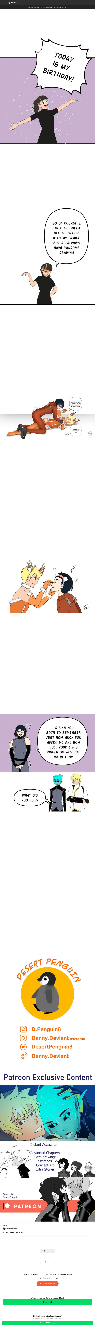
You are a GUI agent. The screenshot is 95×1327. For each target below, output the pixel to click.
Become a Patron (47, 1284)
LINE (30, 1243)
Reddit (64, 1243)
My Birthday (12, 2)
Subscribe (48, 1251)
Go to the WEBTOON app (47, 1323)
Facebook (39, 1243)
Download (47, 1302)
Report (47, 1262)
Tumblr (56, 1243)
